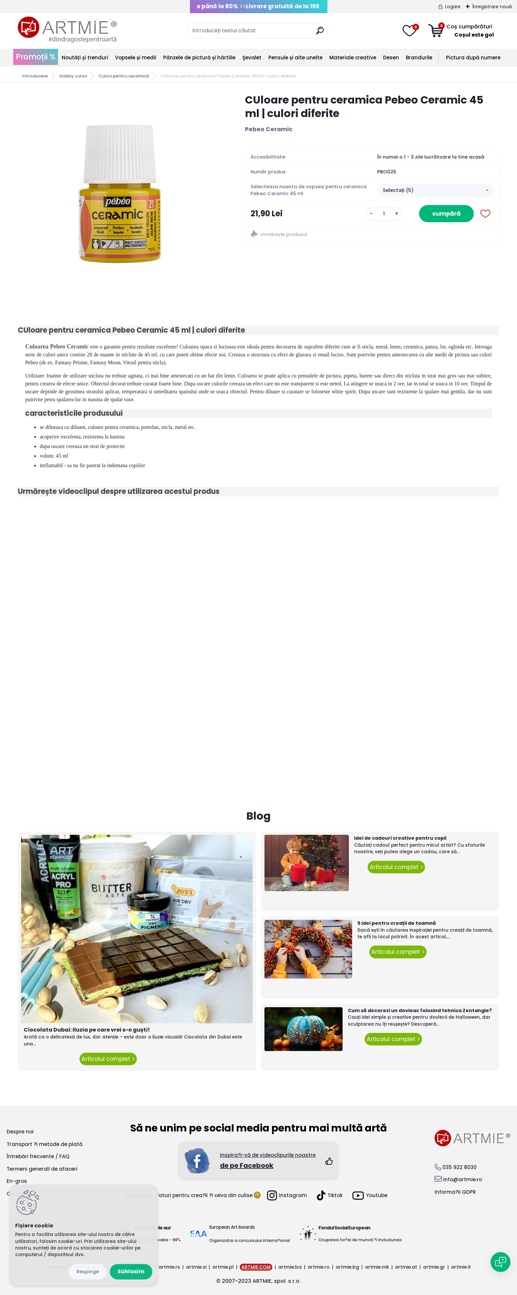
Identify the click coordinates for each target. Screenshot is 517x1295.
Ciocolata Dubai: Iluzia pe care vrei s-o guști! (87, 1030)
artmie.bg (347, 1267)
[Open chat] (500, 1262)
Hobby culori (73, 76)
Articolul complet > (108, 1059)
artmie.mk (377, 1267)
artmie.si (196, 1267)
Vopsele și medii (135, 57)
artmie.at (406, 1267)
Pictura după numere (473, 57)
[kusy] (384, 213)
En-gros (17, 1181)
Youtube (369, 1195)
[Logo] (67, 29)
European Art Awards (232, 1227)
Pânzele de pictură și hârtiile (199, 57)
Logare (453, 6)
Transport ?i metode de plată (44, 1144)
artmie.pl (223, 1267)
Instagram (287, 1195)
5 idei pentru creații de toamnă (396, 923)
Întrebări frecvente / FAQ (38, 1156)
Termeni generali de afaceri (42, 1168)
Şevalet (251, 57)
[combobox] (435, 190)
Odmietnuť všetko (87, 1272)
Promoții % (35, 56)
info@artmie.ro (462, 1179)
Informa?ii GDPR (455, 1192)
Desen (391, 57)
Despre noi (20, 1131)
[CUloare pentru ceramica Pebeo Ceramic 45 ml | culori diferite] (121, 192)
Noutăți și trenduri (85, 57)
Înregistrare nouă (492, 6)
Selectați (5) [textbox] (398, 190)
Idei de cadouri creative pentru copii (400, 838)
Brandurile (419, 57)
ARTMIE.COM (256, 1267)
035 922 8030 (459, 1167)
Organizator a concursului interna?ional (249, 1240)
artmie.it (461, 1267)
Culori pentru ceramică (124, 76)
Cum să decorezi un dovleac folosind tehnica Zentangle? (420, 1010)
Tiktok (330, 1195)
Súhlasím (131, 1271)
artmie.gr (434, 1267)
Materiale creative (352, 57)
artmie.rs (169, 1267)
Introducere (35, 76)
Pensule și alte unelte (295, 57)
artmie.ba (290, 1267)
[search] (320, 33)
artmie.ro (319, 1267)
